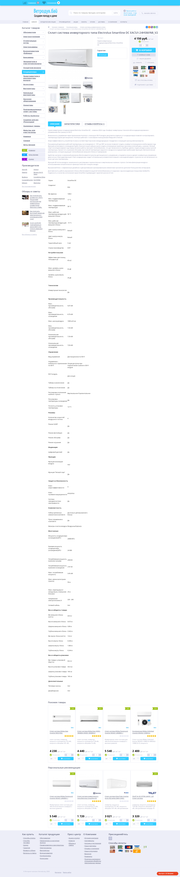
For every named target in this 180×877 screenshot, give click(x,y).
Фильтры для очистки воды (33, 131)
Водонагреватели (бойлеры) (33, 52)
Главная (25, 22)
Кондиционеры (33, 72)
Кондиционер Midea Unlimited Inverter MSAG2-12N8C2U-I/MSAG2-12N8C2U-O (143, 733)
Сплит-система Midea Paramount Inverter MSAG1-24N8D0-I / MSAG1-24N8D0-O (116, 733)
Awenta (24, 172)
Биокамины (33, 57)
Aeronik (24, 169)
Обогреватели (33, 32)
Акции (76, 22)
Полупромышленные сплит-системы (33, 110)
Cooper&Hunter (27, 180)
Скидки (26, 141)
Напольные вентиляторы (33, 94)
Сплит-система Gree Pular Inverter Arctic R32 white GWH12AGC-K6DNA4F (117, 798)
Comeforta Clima (39, 177)
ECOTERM (37, 180)
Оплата (92, 22)
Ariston (36, 169)
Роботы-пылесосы (31, 116)
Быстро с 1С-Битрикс (166, 873)
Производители (64, 22)
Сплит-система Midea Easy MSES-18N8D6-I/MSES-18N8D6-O (88, 732)
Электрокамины (33, 47)
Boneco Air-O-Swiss (38, 173)
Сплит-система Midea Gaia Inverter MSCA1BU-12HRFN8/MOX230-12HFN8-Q (60, 733)
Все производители (29, 186)
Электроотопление (33, 37)
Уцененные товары (31, 126)
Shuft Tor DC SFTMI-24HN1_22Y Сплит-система (143, 797)
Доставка (101, 22)
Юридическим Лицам (48, 22)
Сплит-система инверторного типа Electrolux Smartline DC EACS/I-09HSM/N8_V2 (87, 798)
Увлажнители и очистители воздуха (33, 62)
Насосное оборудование (33, 100)
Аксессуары (28, 84)
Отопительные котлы (33, 42)
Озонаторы (28, 105)
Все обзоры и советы (29, 234)
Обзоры (84, 22)
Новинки (27, 136)
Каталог (34, 22)
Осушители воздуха (32, 68)
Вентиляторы (33, 88)
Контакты (123, 22)
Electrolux (37, 183)
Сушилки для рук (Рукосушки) (30, 121)
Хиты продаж (29, 145)
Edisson (24, 183)
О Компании (112, 22)
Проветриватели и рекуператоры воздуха (31, 78)
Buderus (25, 177)
